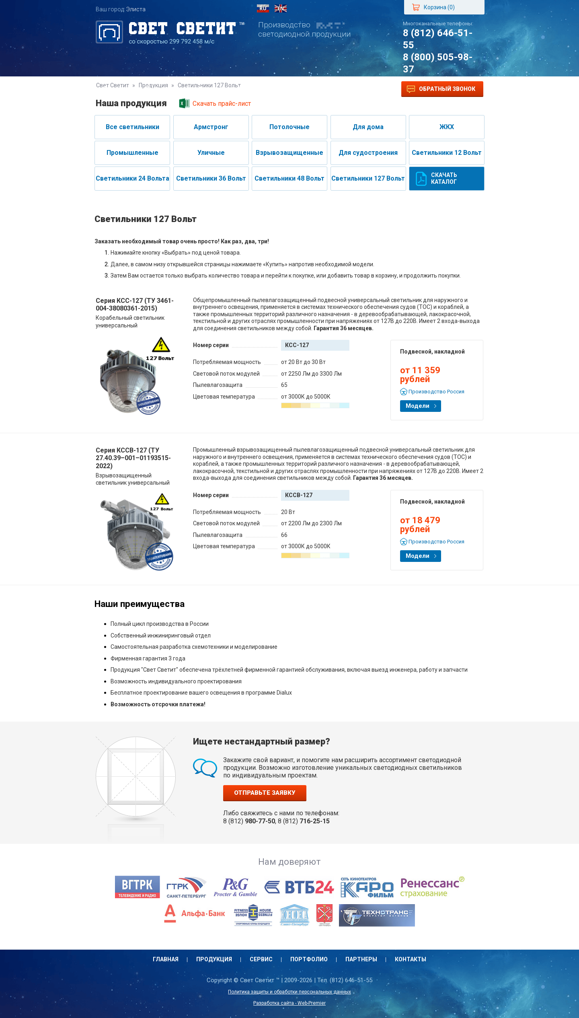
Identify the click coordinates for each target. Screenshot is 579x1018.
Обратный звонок (441, 89)
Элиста (136, 9)
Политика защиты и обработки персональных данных (289, 992)
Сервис (209, 89)
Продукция (163, 89)
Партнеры (306, 89)
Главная (116, 89)
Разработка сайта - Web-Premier (289, 1003)
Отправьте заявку (265, 792)
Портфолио (256, 89)
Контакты (355, 89)
